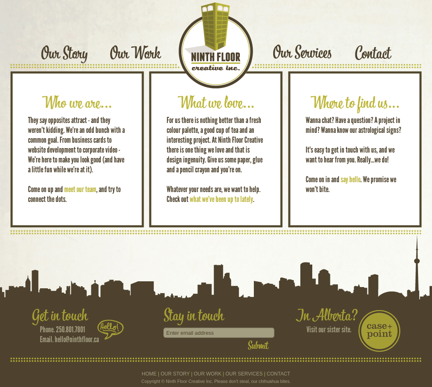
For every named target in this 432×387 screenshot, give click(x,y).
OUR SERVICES (243, 374)
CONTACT (278, 374)
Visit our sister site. (329, 329)
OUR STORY (175, 374)
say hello (350, 179)
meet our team (80, 189)
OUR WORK (207, 374)
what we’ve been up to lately (221, 199)
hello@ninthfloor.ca (77, 339)
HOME (149, 374)
